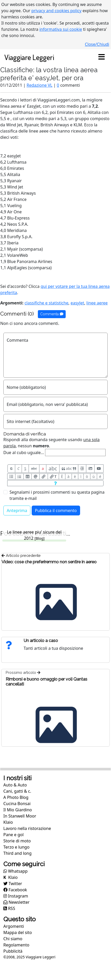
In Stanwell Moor (19, 816)
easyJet (77, 303)
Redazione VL (39, 85)
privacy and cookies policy (56, 10)
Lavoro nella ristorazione (27, 828)
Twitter (12, 883)
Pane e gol (13, 834)
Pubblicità (12, 951)
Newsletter (16, 902)
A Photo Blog (15, 797)
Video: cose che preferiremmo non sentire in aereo (49, 561)
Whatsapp (15, 871)
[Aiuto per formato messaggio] (55, 483)
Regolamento (16, 945)
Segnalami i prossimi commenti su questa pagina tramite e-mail (57, 495)
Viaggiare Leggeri (29, 57)
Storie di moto (17, 841)
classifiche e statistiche (46, 303)
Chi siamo (12, 939)
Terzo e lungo (16, 847)
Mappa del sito (17, 932)
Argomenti (13, 926)
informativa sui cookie (60, 29)
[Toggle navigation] (101, 57)
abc (34, 468)
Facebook (15, 890)
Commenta (51, 314)
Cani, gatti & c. (17, 791)
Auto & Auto (15, 785)
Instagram (15, 896)
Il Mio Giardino (17, 810)
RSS (9, 908)
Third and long (17, 853)
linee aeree (97, 303)
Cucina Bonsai (17, 803)
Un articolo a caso (41, 640)
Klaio (8, 822)
